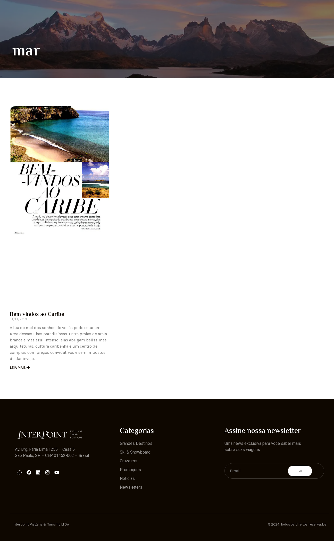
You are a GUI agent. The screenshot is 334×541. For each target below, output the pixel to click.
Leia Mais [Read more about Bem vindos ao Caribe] (18, 367)
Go (300, 471)
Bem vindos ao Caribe (37, 314)
